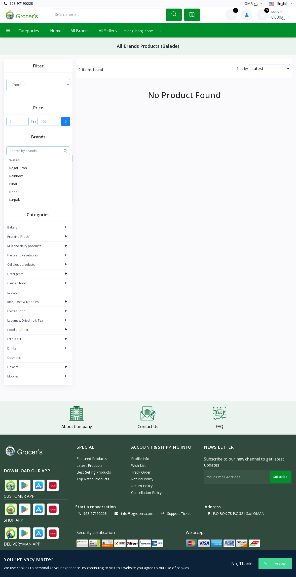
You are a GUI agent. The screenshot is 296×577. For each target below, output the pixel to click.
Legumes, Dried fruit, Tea (25, 320)
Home (55, 30)
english (279, 3)
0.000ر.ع (280, 15)
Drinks (11, 348)
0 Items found (91, 69)
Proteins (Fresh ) (18, 237)
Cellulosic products (21, 264)
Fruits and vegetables (22, 255)
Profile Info (140, 458)
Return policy (142, 485)
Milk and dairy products (24, 246)
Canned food (16, 283)
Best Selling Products (94, 472)
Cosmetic (14, 358)
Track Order (141, 472)
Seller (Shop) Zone (138, 30)
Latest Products (89, 465)
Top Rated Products (93, 479)
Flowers (12, 367)
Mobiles (13, 376)
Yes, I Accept (275, 563)
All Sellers (108, 30)
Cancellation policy (146, 492)
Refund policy (142, 479)
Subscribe (280, 477)
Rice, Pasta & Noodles (23, 302)
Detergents (15, 274)
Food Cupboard (18, 330)
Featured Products (92, 458)
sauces (12, 292)
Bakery (12, 227)
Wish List (138, 465)
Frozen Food (16, 311)
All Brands (80, 30)
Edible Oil (14, 339)
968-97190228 (18, 3)
